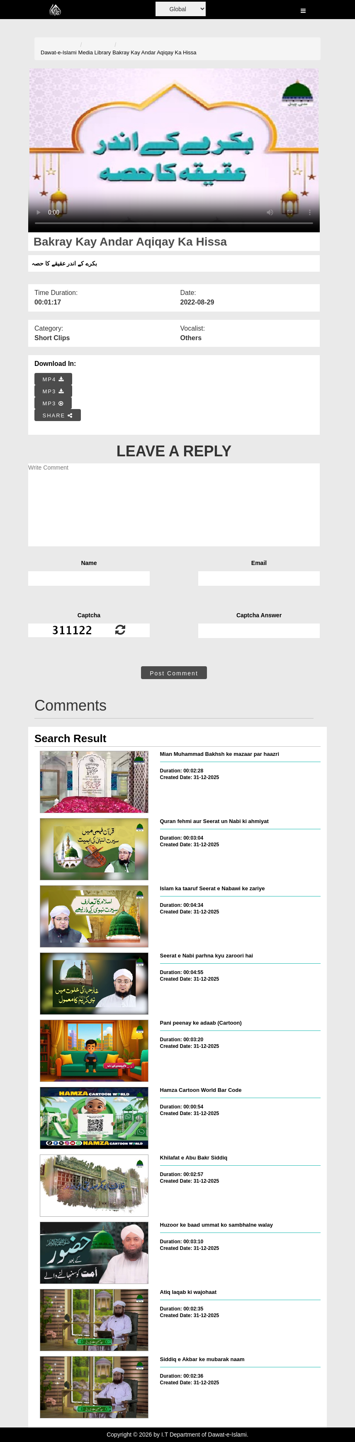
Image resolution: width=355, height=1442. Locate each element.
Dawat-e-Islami (59, 52)
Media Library (94, 52)
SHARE (58, 415)
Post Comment (174, 673)
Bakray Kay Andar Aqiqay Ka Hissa (154, 52)
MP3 (53, 391)
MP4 (53, 379)
